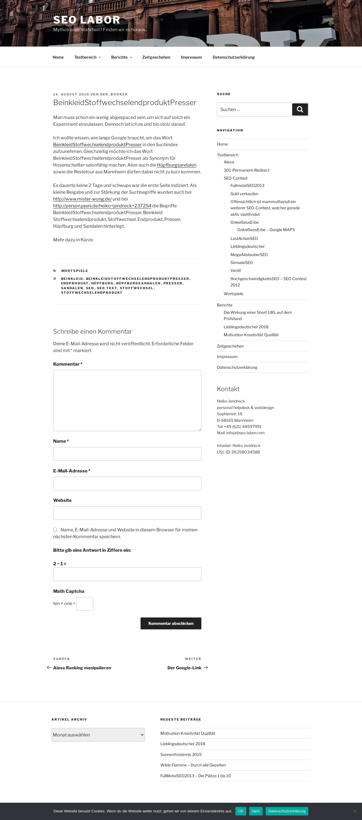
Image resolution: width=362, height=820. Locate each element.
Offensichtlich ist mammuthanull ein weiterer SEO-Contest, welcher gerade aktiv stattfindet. (265, 208)
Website (62, 500)
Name (61, 441)
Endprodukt (75, 283)
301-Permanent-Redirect (247, 170)
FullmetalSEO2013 (247, 185)
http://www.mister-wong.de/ (82, 199)
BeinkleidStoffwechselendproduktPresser (97, 144)
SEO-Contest (235, 178)
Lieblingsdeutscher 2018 (246, 326)
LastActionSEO (244, 238)
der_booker (114, 94)
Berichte (122, 57)
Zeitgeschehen (156, 57)
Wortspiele (75, 271)
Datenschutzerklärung (234, 57)
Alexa (229, 161)
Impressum (191, 57)
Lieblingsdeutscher (247, 246)
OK (241, 811)
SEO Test (107, 288)
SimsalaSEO (241, 262)
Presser (173, 283)
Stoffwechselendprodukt (92, 293)
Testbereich (88, 57)
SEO (90, 288)
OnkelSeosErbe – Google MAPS (266, 229)
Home (58, 57)
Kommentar (68, 364)
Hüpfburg (102, 283)
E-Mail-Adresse (71, 471)
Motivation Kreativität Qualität (251, 334)
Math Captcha (68, 591)
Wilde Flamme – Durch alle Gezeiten (193, 765)
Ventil (235, 270)
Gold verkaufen (244, 193)
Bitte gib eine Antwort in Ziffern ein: (92, 550)
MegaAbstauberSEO (249, 254)
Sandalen (72, 288)
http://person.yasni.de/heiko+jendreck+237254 (102, 205)
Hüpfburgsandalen (176, 165)
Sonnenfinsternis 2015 (181, 754)
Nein (256, 811)
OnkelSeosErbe (244, 222)
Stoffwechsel (137, 288)
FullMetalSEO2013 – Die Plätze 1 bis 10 (195, 775)
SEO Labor (87, 20)
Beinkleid (72, 279)
